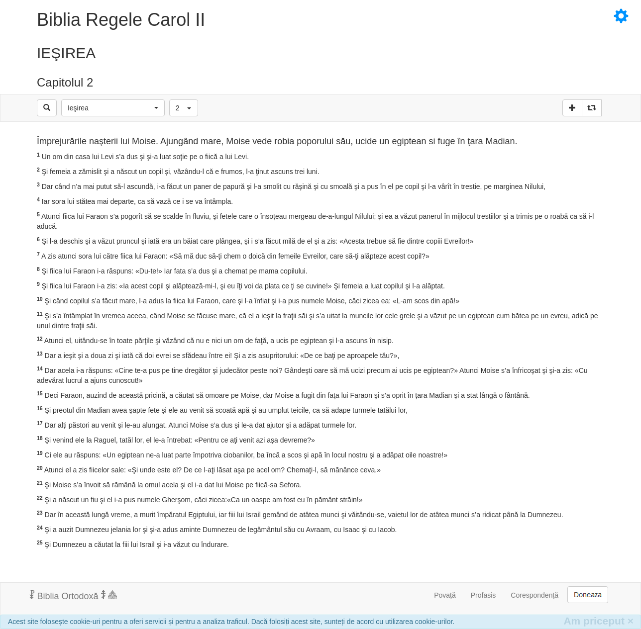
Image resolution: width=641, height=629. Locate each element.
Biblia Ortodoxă (73, 595)
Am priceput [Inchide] (598, 621)
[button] (113, 107)
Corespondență (534, 595)
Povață (445, 595)
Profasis (483, 595)
